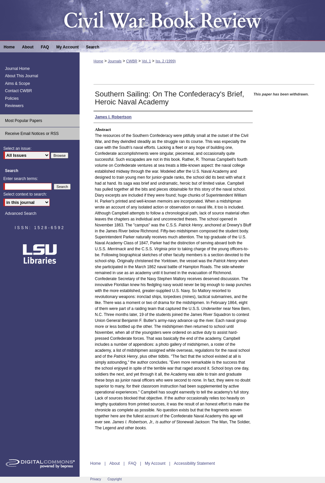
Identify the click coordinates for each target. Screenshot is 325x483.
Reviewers (14, 105)
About (114, 463)
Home (98, 61)
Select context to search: (25, 194)
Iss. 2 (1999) (166, 61)
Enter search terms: (20, 178)
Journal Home (17, 68)
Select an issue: (17, 148)
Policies (12, 98)
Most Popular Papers (23, 120)
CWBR (131, 61)
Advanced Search (20, 213)
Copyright (114, 479)
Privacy (95, 479)
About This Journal (21, 76)
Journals (115, 61)
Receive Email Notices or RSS (32, 133)
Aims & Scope (17, 83)
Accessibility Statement (194, 463)
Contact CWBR (18, 91)
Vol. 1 (146, 61)
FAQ (132, 463)
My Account (155, 463)
